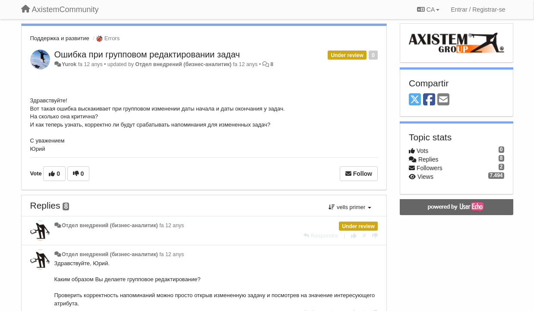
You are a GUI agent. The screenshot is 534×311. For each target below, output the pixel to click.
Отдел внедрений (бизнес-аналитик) (183, 64)
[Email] (443, 100)
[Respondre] (320, 235)
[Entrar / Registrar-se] (478, 9)
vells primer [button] (350, 207)
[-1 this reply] (375, 235)
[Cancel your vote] (364, 235)
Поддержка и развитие (59, 38)
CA (428, 9)
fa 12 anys (171, 225)
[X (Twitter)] (415, 100)
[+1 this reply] (354, 235)
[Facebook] (429, 100)
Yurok (69, 64)
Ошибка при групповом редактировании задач (147, 54)
